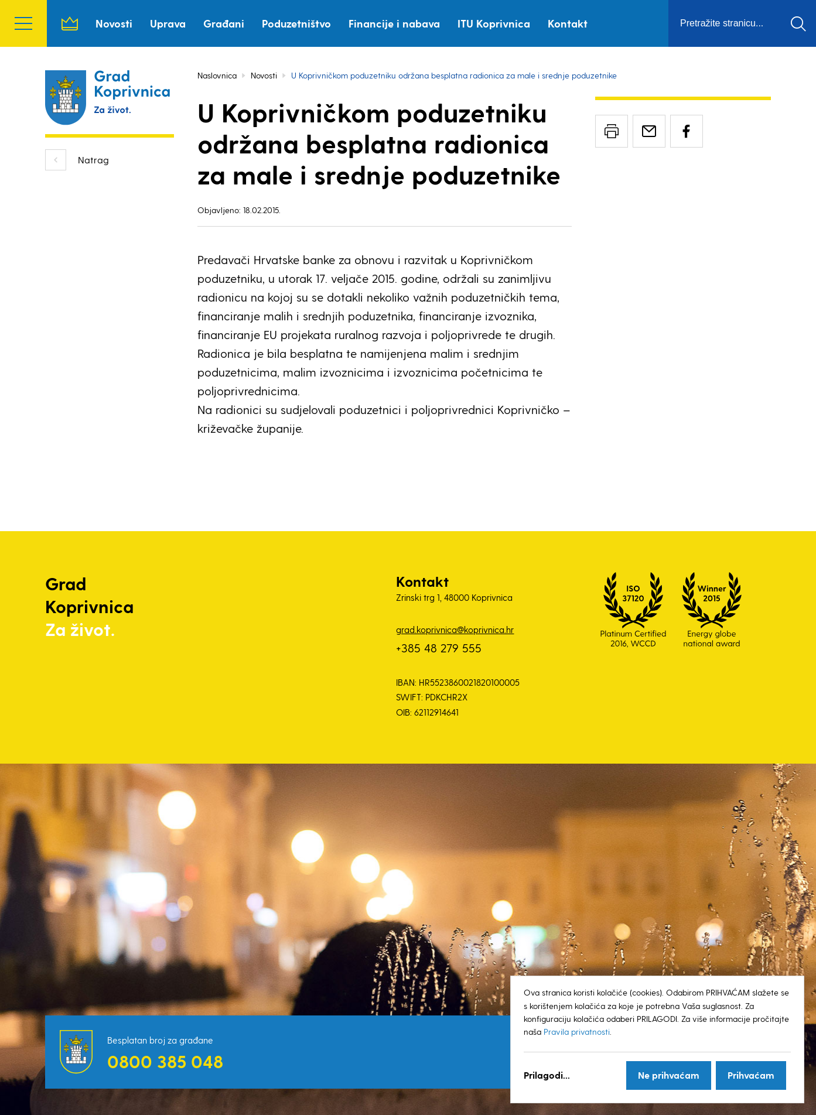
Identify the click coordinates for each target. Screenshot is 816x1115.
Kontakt (568, 23)
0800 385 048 (165, 1061)
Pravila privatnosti (577, 1032)
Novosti (113, 23)
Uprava (168, 23)
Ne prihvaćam (668, 1074)
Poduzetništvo (296, 23)
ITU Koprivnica (493, 23)
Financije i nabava (394, 23)
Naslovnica (70, 23)
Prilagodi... (547, 1074)
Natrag (93, 159)
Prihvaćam (751, 1074)
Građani (223, 23)
